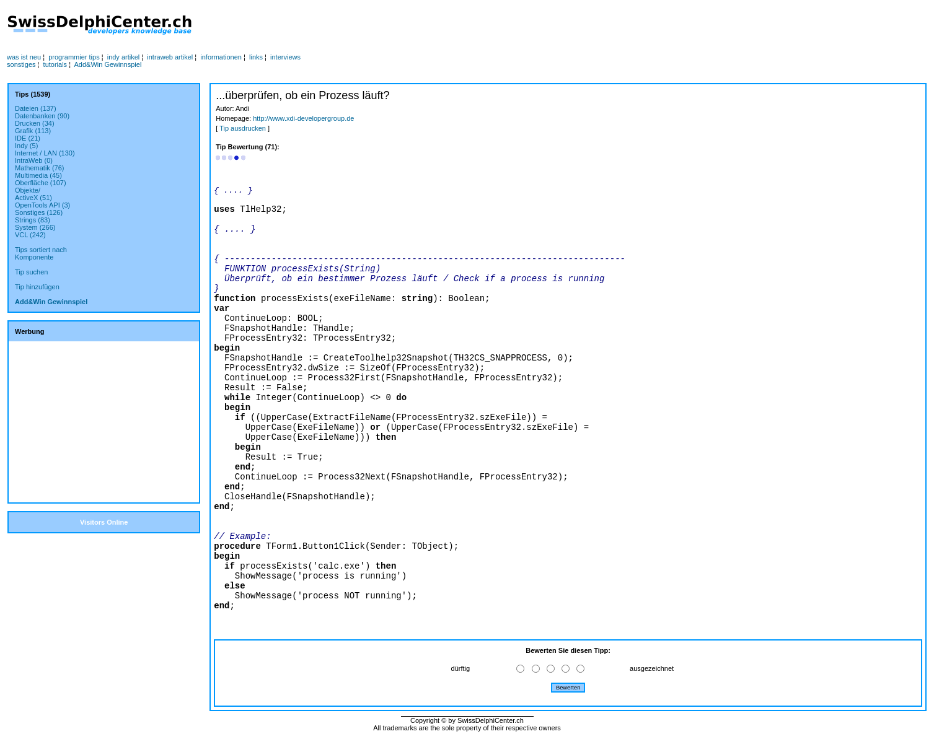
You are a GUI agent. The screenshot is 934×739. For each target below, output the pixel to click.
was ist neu (24, 57)
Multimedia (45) (38, 175)
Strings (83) (32, 220)
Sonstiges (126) (39, 212)
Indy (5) (26, 145)
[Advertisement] (457, 25)
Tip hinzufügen (37, 287)
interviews (285, 57)
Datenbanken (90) (42, 116)
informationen (221, 57)
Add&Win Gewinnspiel (108, 64)
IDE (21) (27, 138)
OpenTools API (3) (42, 205)
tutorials (55, 64)
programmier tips (74, 57)
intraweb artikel (170, 57)
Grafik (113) (33, 130)
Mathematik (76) (39, 168)
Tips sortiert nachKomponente (41, 253)
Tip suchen (31, 272)
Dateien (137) (35, 108)
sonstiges (21, 64)
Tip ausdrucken (242, 128)
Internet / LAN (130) (45, 153)
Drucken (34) (35, 123)
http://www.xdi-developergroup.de (303, 118)
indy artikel (123, 57)
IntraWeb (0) (34, 160)
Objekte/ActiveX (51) (33, 193)
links (256, 57)
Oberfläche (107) (40, 182)
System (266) (35, 227)
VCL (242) (30, 234)
